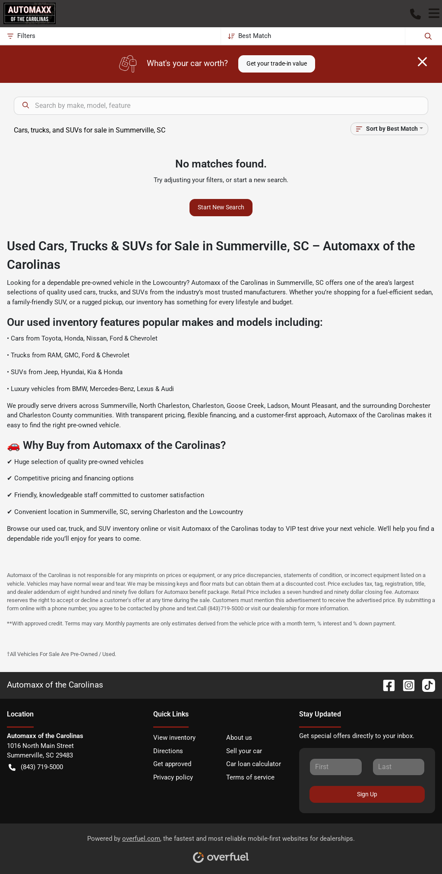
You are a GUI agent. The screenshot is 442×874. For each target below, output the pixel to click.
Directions (168, 751)
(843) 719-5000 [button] (36, 767)
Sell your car (244, 751)
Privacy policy (173, 777)
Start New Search (221, 207)
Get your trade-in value (276, 63)
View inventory (174, 737)
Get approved (172, 764)
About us (239, 737)
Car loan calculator (253, 764)
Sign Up (367, 794)
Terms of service (250, 777)
